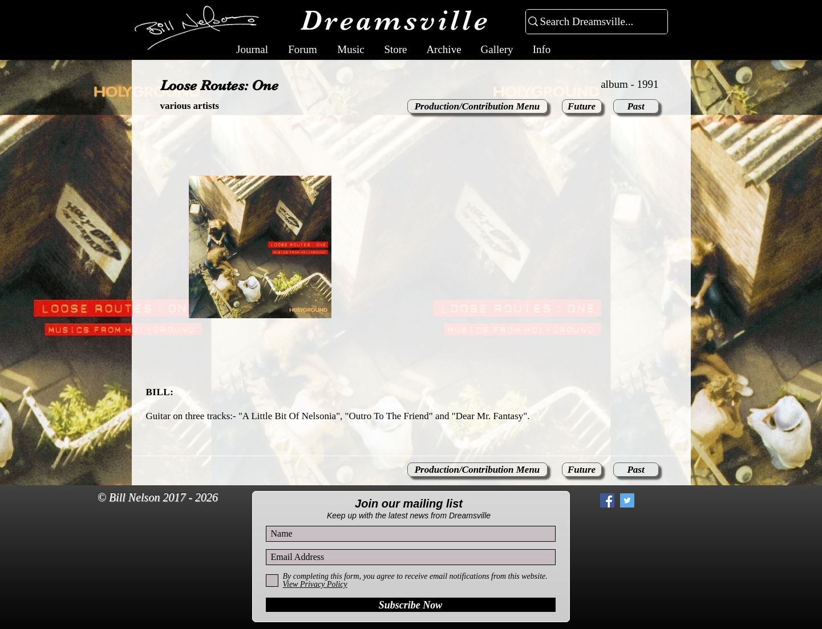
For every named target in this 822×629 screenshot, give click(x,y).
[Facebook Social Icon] (607, 500)
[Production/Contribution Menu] (477, 106)
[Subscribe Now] (411, 605)
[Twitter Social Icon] (627, 500)
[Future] (582, 106)
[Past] (636, 106)
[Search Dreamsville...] (591, 22)
